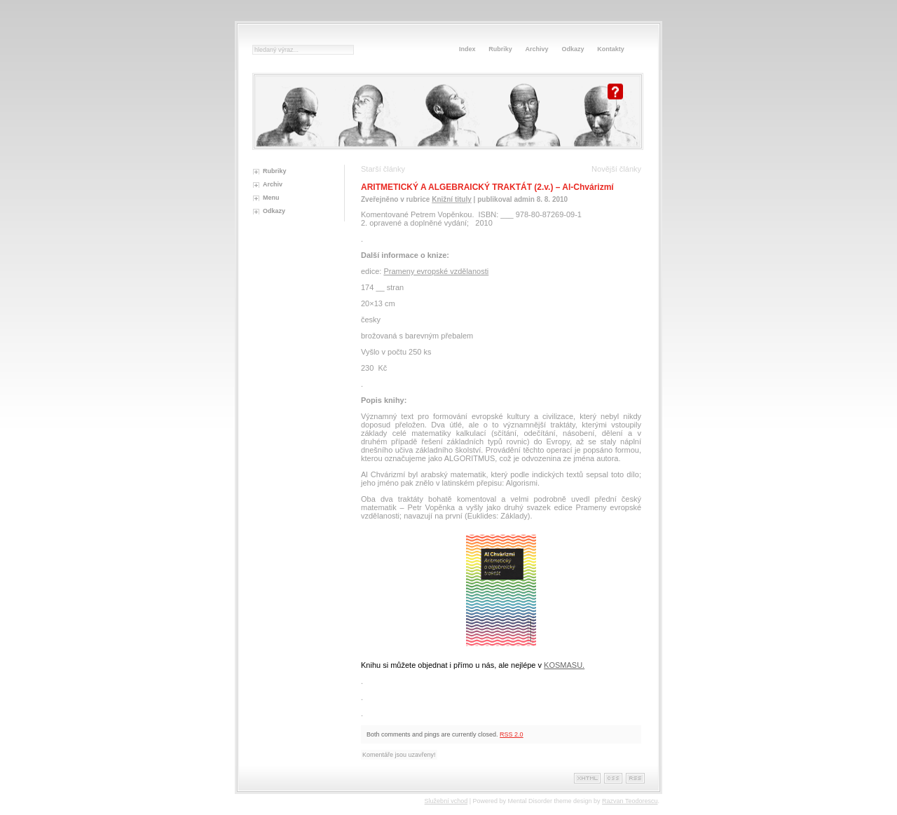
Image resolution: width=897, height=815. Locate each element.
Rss (635, 778)
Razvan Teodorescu (629, 800)
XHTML (587, 778)
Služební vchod (446, 800)
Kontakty (610, 49)
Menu (271, 197)
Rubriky (500, 49)
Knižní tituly (452, 199)
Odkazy (572, 49)
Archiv (272, 184)
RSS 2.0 (511, 734)
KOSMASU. (564, 665)
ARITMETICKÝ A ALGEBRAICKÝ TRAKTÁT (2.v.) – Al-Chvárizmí (487, 187)
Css (613, 778)
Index (467, 49)
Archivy (537, 49)
